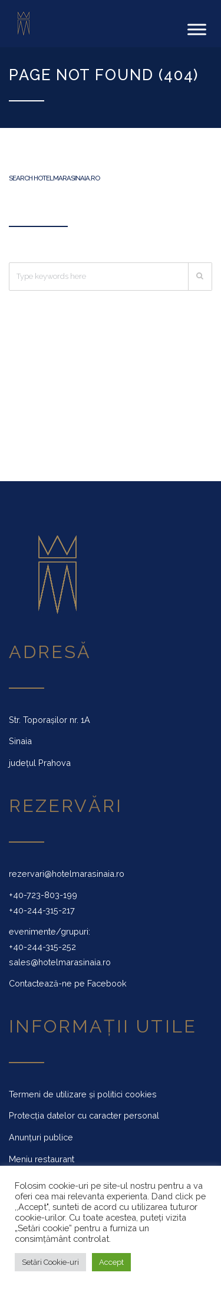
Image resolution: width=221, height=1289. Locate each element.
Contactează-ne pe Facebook (68, 983)
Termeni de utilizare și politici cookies (83, 1094)
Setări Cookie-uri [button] (50, 1262)
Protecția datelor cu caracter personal (84, 1115)
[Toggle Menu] (196, 29)
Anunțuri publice (41, 1137)
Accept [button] (111, 1262)
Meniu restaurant (41, 1159)
